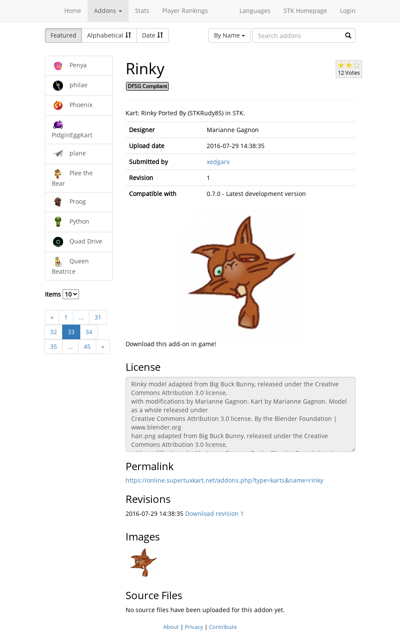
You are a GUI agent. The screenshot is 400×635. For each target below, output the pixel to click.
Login (348, 10)
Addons (108, 10)
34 (88, 332)
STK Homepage (305, 10)
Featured (63, 35)
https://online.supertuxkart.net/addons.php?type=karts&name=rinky (224, 480)
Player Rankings (185, 10)
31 (97, 317)
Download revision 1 (214, 513)
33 (71, 332)
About (171, 627)
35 (53, 346)
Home (72, 10)
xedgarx (218, 162)
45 (87, 346)
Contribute (223, 627)
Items (62, 294)
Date (152, 35)
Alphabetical (109, 35)
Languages (255, 10)
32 (53, 332)
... (81, 317)
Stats (142, 10)
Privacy (194, 627)
